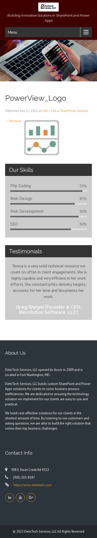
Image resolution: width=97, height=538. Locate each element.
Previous (13, 121)
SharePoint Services (74, 111)
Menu (12, 32)
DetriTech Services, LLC (40, 531)
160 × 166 (49, 111)
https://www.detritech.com (32, 485)
